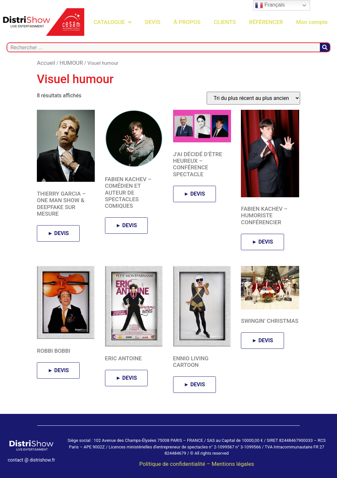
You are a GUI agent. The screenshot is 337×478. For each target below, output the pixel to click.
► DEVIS (58, 233)
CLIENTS (225, 22)
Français (270, 5)
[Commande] (253, 98)
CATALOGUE (112, 22)
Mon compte (312, 22)
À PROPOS (186, 22)
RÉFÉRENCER (266, 22)
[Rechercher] (325, 47)
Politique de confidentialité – (175, 464)
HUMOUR (71, 63)
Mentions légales (233, 464)
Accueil (46, 63)
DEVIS (152, 22)
